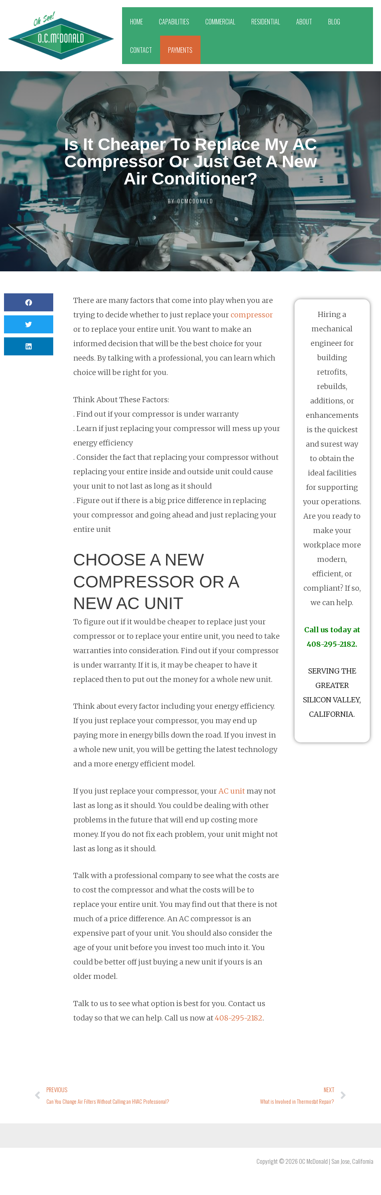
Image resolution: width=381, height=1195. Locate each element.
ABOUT (304, 21)
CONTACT (141, 50)
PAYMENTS (180, 50)
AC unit (232, 791)
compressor (252, 314)
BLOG (334, 21)
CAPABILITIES (174, 21)
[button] (28, 302)
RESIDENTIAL (265, 21)
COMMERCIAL (220, 21)
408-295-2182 (239, 1018)
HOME (136, 21)
